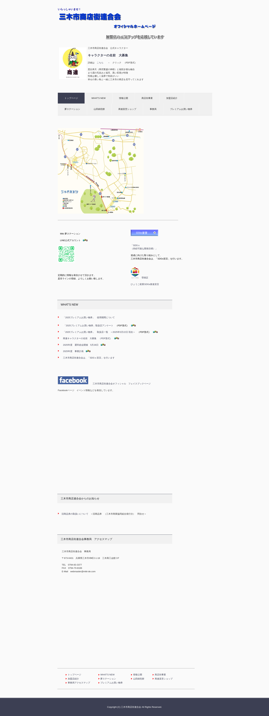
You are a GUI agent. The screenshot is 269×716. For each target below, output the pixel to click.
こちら (100, 62)
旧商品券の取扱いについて (75, 514)
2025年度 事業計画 (74, 351)
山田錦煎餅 (99, 109)
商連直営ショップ (127, 109)
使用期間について (89, 317)
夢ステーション (72, 109)
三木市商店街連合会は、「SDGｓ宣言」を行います (89, 357)
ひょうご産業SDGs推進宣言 (145, 284)
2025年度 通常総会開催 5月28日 (80, 345)
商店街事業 (147, 98)
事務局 (153, 109)
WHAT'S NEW (98, 98)
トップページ (71, 98)
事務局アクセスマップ (79, 682)
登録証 (145, 277)
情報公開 (123, 98)
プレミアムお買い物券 (181, 109)
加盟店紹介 (171, 98)
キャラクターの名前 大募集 (108, 55)
